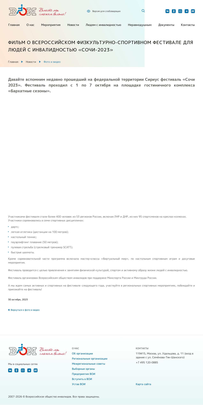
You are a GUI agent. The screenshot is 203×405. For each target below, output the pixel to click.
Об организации (82, 353)
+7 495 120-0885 (147, 362)
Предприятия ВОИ (83, 374)
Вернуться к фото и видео (25, 309)
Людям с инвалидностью (103, 25)
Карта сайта (143, 384)
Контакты (188, 25)
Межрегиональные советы (88, 364)
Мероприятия (50, 25)
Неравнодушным (139, 25)
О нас (30, 25)
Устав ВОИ (79, 384)
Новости (73, 25)
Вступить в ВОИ (82, 379)
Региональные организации (89, 358)
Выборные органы (83, 369)
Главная (13, 25)
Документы (166, 25)
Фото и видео (52, 62)
